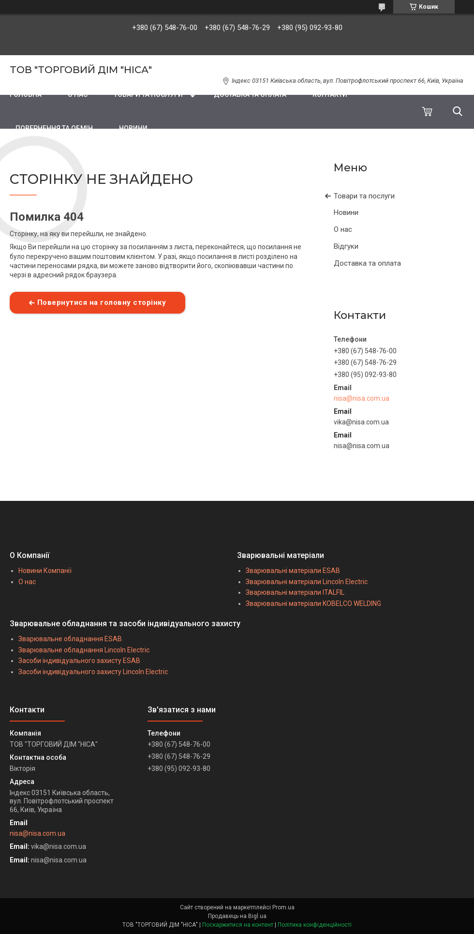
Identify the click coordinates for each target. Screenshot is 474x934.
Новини (346, 212)
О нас (343, 229)
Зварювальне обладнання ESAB (70, 639)
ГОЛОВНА (26, 94)
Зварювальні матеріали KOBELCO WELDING (313, 603)
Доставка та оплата (367, 263)
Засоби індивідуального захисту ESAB (79, 660)
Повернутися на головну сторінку (101, 302)
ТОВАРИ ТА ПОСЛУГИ (148, 94)
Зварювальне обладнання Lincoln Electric (83, 650)
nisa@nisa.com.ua (361, 398)
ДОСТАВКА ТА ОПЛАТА (250, 94)
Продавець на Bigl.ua (237, 916)
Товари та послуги (364, 196)
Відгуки (346, 246)
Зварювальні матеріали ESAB (293, 570)
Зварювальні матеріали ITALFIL (295, 592)
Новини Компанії (45, 570)
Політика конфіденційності (315, 924)
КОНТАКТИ (329, 94)
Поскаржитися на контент (237, 924)
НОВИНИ (133, 128)
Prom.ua (283, 907)
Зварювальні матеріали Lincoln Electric (307, 582)
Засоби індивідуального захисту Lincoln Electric (93, 672)
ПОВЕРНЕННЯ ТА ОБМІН (54, 128)
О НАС (78, 94)
